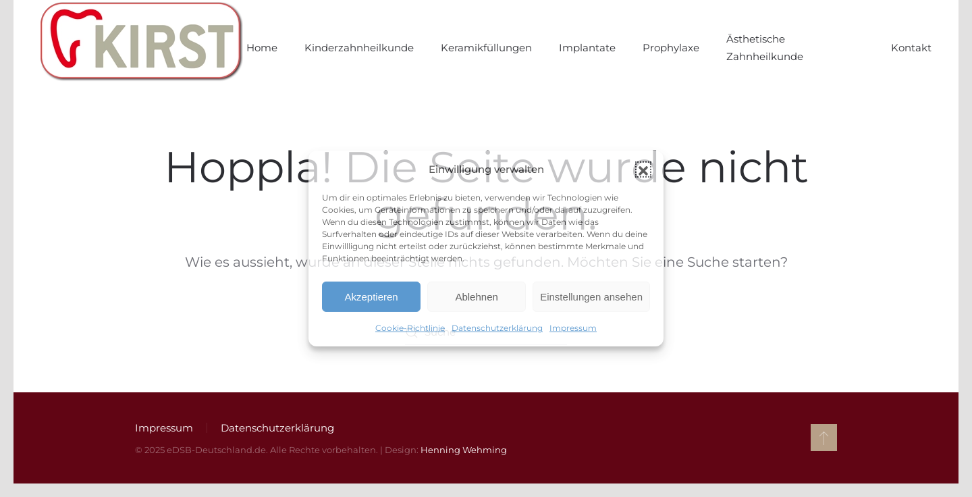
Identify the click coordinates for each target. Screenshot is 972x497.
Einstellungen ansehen (591, 297)
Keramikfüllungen (486, 47)
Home (261, 47)
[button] (643, 169)
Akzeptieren (371, 297)
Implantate (587, 47)
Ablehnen (476, 297)
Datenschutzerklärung (497, 328)
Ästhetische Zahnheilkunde (764, 47)
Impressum (573, 328)
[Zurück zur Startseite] (143, 48)
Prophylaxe (671, 47)
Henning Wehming (464, 449)
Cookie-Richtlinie (410, 328)
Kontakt (911, 47)
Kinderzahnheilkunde (359, 47)
